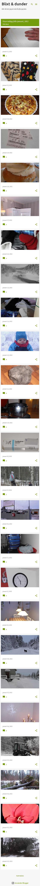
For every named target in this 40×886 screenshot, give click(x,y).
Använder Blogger (20, 883)
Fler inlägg (20, 876)
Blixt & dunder (14, 4)
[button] (36, 55)
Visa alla (6, 24)
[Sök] (32, 4)
